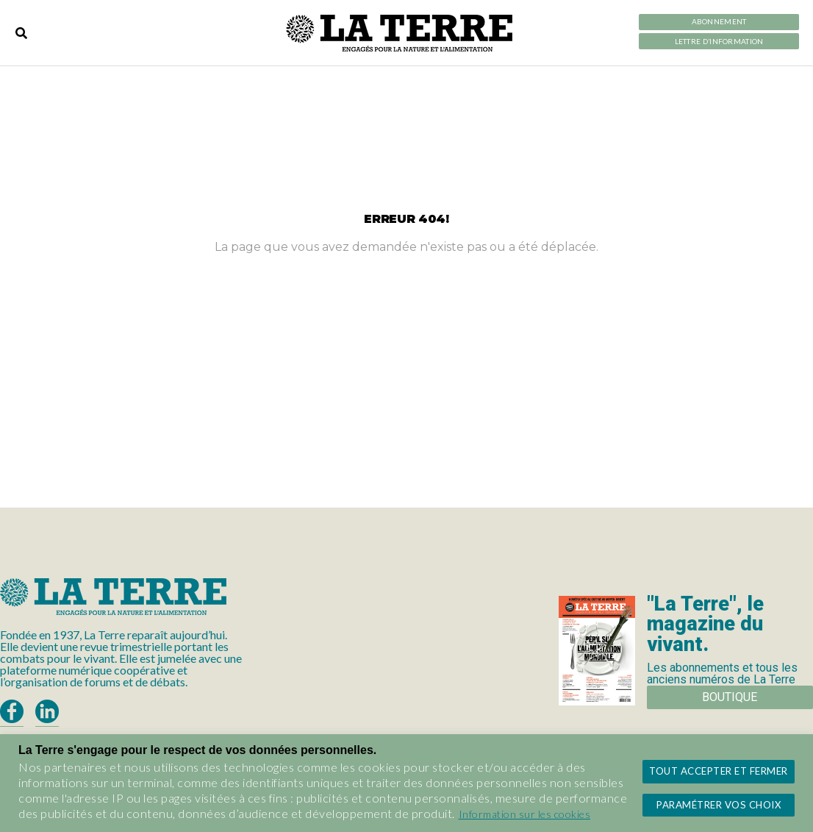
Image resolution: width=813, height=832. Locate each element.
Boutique (729, 697)
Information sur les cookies (525, 814)
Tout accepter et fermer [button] (718, 771)
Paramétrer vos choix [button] (718, 805)
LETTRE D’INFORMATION (719, 42)
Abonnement (719, 22)
